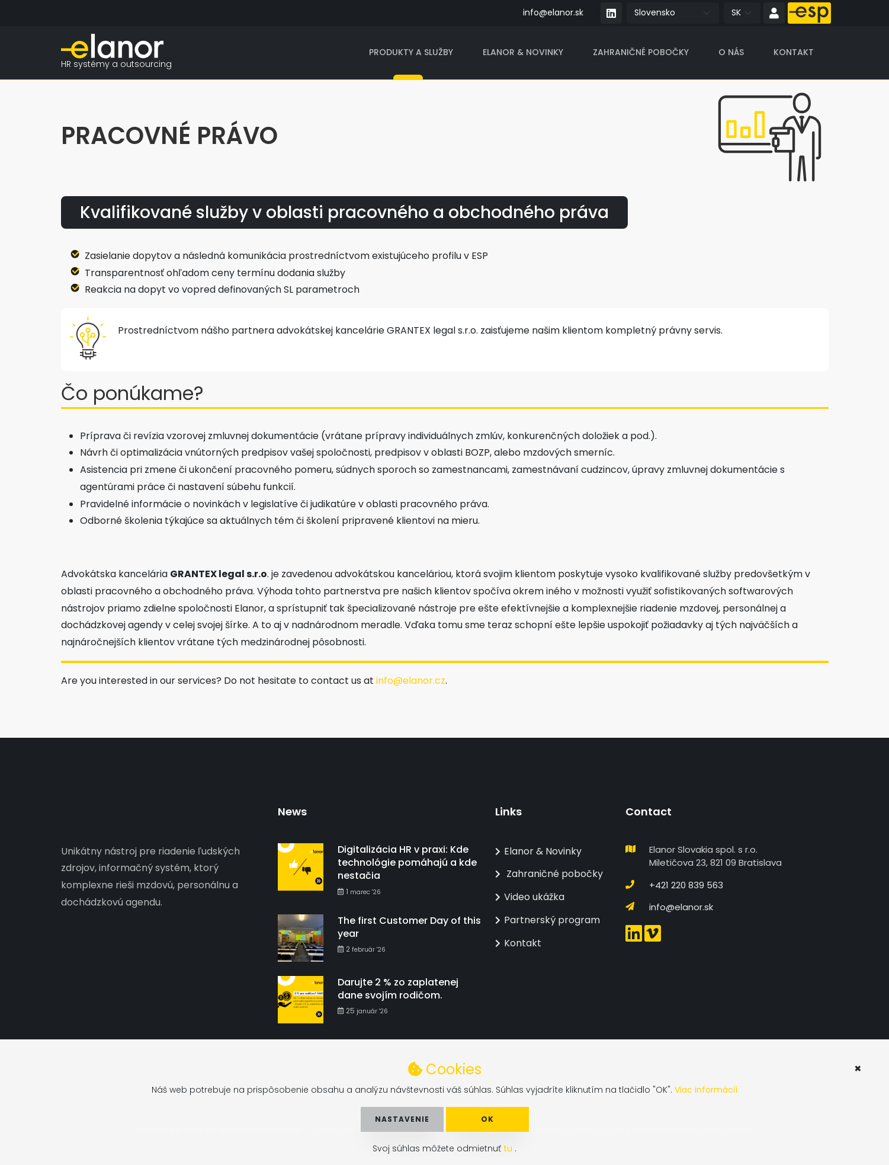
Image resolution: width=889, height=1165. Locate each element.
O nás (731, 53)
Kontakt (794, 53)
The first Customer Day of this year (409, 927)
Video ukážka (529, 897)
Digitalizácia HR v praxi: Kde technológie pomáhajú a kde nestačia (407, 863)
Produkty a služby (411, 53)
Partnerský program (547, 920)
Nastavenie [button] (402, 1119)
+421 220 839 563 (686, 885)
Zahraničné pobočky (641, 53)
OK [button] (487, 1119)
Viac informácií (706, 1090)
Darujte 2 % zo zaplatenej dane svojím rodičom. (398, 988)
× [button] (858, 1068)
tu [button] (509, 1148)
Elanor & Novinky (523, 53)
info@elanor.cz (410, 681)
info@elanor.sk (553, 12)
